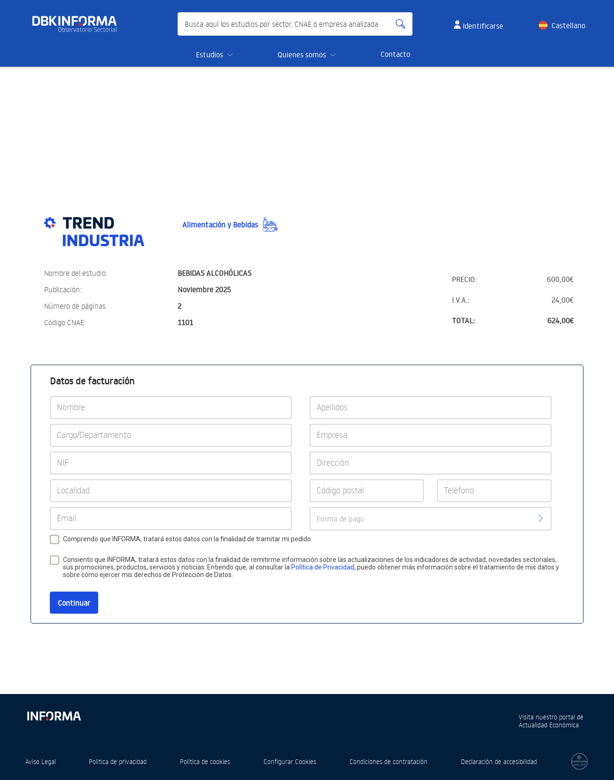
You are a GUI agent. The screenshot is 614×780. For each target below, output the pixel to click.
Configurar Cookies (290, 761)
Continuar (74, 603)
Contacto (395, 54)
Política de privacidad (118, 761)
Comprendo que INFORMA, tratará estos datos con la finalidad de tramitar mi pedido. (187, 539)
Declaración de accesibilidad (499, 761)
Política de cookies (205, 761)
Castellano (568, 25)
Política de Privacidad (322, 567)
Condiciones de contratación (388, 761)
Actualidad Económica (549, 725)
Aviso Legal (40, 761)
